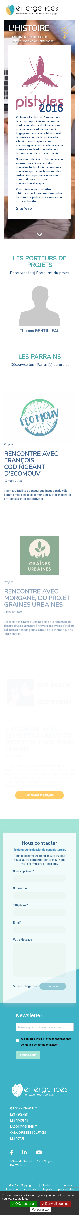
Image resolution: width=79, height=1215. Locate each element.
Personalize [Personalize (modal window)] (40, 1209)
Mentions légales (48, 1187)
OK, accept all (23, 1203)
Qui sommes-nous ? (23, 1108)
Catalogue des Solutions (28, 1132)
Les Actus (17, 1138)
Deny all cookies (55, 1203)
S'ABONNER (27, 1054)
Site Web (24, 208)
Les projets (19, 1120)
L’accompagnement (23, 1126)
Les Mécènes (19, 1114)
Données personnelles (66, 1187)
